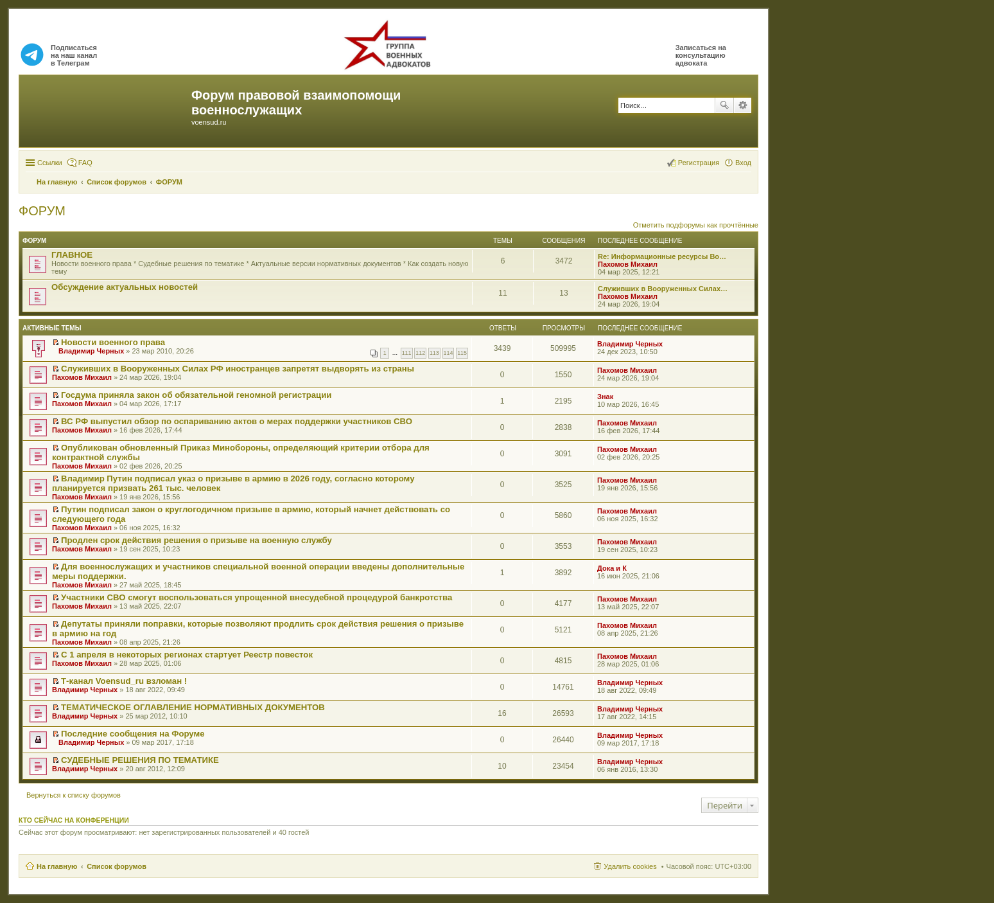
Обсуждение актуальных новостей (124, 287)
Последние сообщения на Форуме (133, 733)
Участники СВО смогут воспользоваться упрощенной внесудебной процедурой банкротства (256, 597)
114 (448, 353)
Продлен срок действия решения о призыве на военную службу (196, 540)
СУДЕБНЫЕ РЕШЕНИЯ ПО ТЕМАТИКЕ (140, 760)
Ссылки (49, 162)
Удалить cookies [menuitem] (630, 866)
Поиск (724, 105)
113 (434, 353)
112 (420, 353)
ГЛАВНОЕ (71, 255)
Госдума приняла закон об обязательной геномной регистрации (196, 395)
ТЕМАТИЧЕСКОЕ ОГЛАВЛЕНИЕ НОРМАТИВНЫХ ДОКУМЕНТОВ (193, 707)
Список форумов (116, 866)
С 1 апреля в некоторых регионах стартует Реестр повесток (187, 654)
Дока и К (612, 568)
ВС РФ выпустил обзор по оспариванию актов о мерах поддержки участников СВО (236, 421)
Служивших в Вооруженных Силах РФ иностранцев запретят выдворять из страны (237, 368)
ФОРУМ (42, 211)
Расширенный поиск (742, 105)
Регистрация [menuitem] (698, 162)
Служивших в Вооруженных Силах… (663, 288)
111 (407, 353)
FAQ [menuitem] (85, 162)
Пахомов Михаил (628, 264)
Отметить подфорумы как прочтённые (695, 225)
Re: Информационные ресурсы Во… (662, 256)
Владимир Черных (91, 351)
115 (462, 353)
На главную (57, 866)
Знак (605, 396)
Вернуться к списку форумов (73, 795)
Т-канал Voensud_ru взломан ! (124, 681)
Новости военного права (113, 342)
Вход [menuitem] (743, 162)
